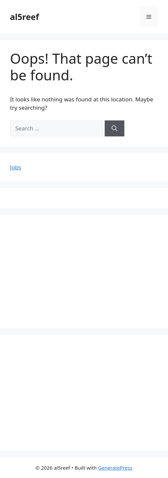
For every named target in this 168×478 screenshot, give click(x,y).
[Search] (114, 128)
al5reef (24, 16)
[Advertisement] (84, 271)
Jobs (15, 167)
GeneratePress (115, 467)
